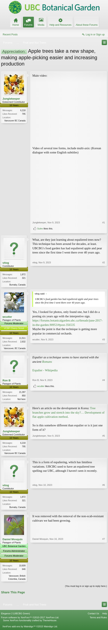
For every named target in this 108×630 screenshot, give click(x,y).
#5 (103, 454)
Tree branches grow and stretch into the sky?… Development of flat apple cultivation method (68, 414)
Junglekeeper (11, 98)
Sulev (40, 228)
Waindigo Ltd (50, 628)
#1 (103, 222)
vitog (6, 262)
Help (104, 616)
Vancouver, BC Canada (14, 349)
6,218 (22, 110)
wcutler (7, 317)
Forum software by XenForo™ (30, 620)
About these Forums (87, 24)
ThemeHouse (49, 623)
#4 (103, 392)
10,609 (22, 567)
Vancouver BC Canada (14, 121)
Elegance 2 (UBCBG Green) (15, 616)
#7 (103, 580)
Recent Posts (10, 34)
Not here (21, 400)
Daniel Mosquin (13, 541)
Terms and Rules (98, 620)
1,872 (22, 274)
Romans (47, 362)
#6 (103, 508)
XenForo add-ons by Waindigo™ (19, 628)
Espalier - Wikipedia (44, 371)
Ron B (6, 381)
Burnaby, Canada (17, 285)
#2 (103, 284)
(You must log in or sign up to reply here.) (86, 588)
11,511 (22, 338)
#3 (103, 348)
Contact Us (93, 616)
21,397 (22, 393)
